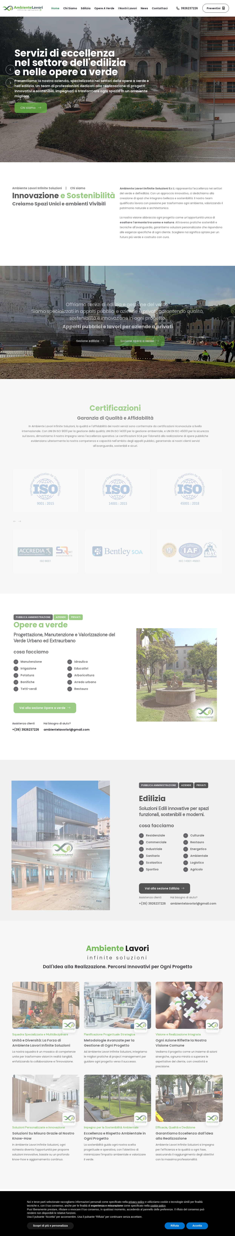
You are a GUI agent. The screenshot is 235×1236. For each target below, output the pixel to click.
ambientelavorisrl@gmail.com (67, 730)
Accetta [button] (197, 1225)
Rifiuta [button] (175, 1225)
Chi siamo (30, 108)
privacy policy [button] (136, 1201)
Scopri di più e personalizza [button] (50, 1225)
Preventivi (216, 8)
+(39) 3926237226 (25, 730)
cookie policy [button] (158, 1205)
